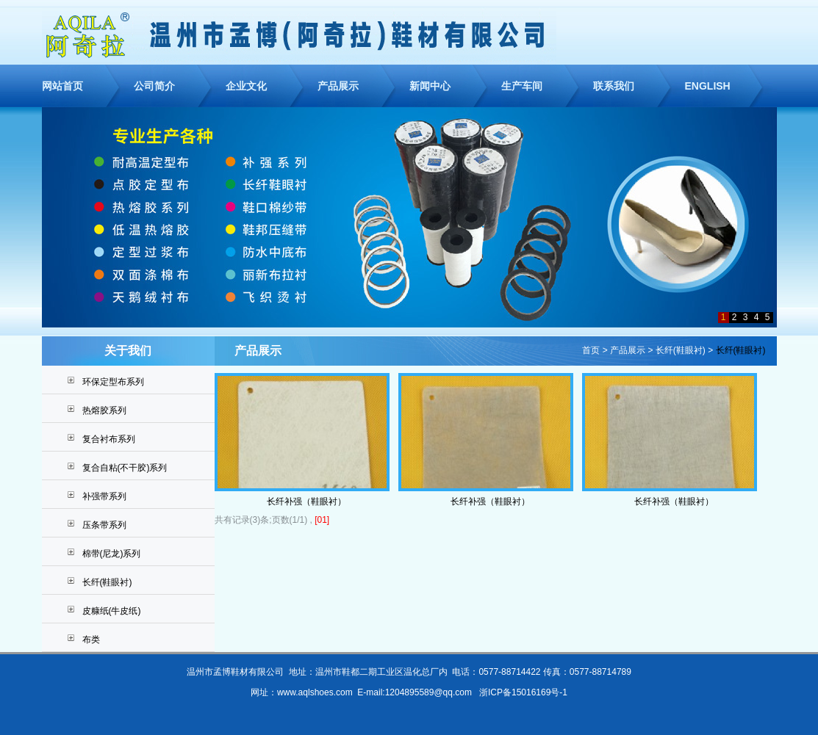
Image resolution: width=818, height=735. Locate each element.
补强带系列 (104, 496)
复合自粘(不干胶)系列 (125, 468)
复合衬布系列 (108, 439)
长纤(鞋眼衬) (107, 582)
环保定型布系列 (113, 382)
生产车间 (521, 86)
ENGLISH (708, 86)
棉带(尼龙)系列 (111, 553)
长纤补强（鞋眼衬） (306, 501)
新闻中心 (430, 86)
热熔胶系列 (104, 410)
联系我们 (613, 86)
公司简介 (154, 86)
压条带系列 (104, 525)
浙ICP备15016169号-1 (523, 692)
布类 (91, 639)
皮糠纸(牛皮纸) (111, 611)
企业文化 (246, 86)
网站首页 (62, 86)
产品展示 (338, 86)
